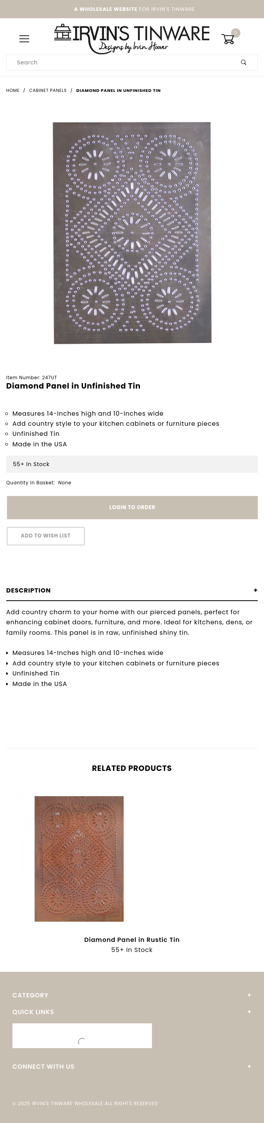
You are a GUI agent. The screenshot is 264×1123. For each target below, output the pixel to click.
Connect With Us (43, 1066)
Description (28, 590)
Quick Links (33, 1011)
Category (30, 995)
